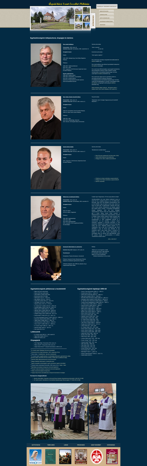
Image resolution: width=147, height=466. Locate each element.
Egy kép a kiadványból (51, 354)
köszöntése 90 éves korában (45, 357)
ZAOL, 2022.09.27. (112, 239)
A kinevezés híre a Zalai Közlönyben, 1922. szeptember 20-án (45, 352)
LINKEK (66, 445)
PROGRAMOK (81, 445)
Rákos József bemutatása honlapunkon (41, 370)
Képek (61, 365)
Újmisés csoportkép (99, 181)
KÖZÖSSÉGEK (111, 445)
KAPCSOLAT (113, 6)
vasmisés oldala (34, 357)
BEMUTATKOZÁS (104, 11)
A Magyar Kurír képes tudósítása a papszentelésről (107, 179)
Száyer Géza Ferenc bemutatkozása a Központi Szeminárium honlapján (48, 372)
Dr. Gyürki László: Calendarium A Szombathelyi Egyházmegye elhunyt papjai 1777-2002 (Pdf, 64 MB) (57, 380)
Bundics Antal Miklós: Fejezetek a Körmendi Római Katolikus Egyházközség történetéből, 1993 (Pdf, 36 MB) (58, 378)
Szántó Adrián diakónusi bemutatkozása (104, 157)
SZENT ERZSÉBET (96, 445)
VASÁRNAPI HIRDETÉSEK (106, 21)
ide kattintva (94, 65)
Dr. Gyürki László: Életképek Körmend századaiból (43, 350)
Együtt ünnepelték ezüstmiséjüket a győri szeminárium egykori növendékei (48, 363)
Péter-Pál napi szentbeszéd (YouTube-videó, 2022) (107, 155)
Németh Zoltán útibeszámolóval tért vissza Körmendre (43, 359)
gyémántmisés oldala (65, 356)
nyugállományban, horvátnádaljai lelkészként (49, 356)
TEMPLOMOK (51, 445)
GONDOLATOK (103, 14)
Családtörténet (41, 354)
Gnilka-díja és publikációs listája (59, 357)
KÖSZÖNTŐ (107, 6)
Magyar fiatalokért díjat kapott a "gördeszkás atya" (42, 361)
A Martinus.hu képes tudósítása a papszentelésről (106, 178)
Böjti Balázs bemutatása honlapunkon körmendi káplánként (44, 367)
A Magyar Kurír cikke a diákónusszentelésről (105, 158)
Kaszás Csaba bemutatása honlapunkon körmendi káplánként (46, 368)
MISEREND (102, 24)
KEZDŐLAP (100, 6)
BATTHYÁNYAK (36, 445)
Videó (64, 365)
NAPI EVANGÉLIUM (104, 18)
